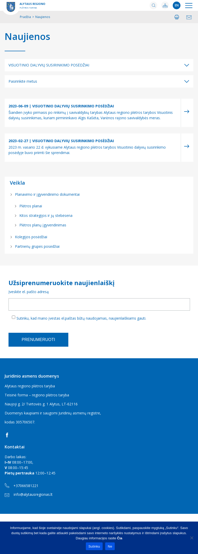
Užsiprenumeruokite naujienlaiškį (61, 282)
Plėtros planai (30, 205)
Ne (110, 546)
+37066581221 (21, 485)
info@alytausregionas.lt (29, 494)
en (177, 5)
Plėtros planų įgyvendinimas (42, 225)
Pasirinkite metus (23, 81)
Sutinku (94, 546)
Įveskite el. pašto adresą (29, 291)
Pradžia (25, 17)
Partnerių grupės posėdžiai (37, 246)
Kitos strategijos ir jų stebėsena (45, 215)
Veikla (17, 182)
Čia (119, 538)
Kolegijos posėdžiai (31, 236)
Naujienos (27, 36)
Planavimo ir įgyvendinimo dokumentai (47, 194)
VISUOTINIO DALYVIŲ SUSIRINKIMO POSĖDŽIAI (49, 65)
